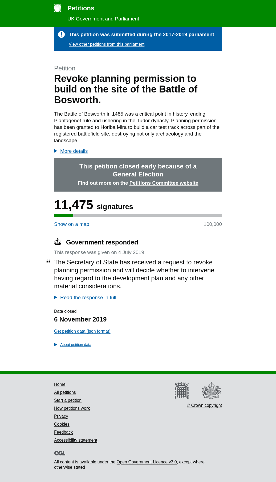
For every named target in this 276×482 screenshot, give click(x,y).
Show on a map (71, 224)
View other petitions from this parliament (106, 44)
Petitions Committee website (163, 183)
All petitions (65, 392)
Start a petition (68, 400)
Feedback (63, 432)
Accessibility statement (75, 440)
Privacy (61, 416)
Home (60, 384)
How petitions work (72, 408)
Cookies (62, 424)
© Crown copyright (204, 405)
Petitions (80, 8)
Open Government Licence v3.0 (147, 462)
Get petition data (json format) (82, 331)
